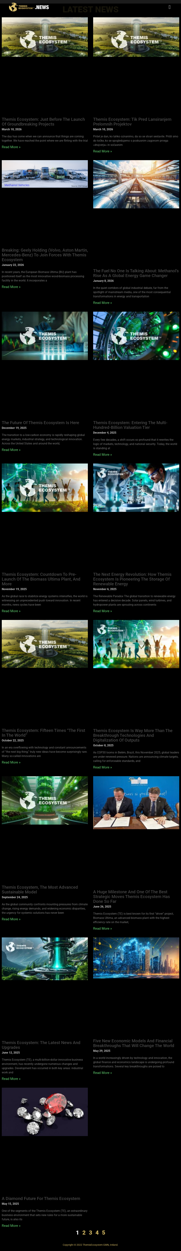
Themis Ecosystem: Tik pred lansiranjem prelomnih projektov (132, 122)
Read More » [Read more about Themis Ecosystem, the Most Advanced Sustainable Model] (11, 919)
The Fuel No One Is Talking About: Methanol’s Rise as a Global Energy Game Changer (136, 273)
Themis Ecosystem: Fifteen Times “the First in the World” (43, 733)
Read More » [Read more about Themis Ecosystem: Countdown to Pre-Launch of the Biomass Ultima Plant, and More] (11, 611)
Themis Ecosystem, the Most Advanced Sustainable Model (40, 890)
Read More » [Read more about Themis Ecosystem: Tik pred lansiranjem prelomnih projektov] (102, 151)
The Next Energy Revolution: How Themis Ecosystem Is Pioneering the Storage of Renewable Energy (132, 579)
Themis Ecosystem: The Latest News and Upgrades (41, 1045)
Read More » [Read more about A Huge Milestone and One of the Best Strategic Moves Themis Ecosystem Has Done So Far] (102, 928)
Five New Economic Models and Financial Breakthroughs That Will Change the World (133, 1043)
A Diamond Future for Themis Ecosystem (41, 1198)
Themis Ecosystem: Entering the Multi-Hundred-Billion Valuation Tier (130, 425)
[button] (169, 7)
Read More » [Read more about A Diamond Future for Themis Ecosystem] (11, 1226)
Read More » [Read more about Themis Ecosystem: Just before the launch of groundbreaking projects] (11, 147)
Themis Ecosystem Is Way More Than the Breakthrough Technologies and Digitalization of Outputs (133, 735)
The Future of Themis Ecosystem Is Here (40, 422)
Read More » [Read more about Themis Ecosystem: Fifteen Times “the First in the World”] (11, 762)
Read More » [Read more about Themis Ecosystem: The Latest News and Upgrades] (11, 1079)
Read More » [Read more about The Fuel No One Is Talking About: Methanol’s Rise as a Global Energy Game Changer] (102, 303)
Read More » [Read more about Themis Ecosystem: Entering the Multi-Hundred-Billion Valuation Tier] (102, 455)
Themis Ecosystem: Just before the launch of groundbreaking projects (43, 122)
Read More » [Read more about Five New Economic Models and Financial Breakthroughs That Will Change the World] (102, 1073)
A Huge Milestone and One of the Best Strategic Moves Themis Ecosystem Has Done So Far (131, 896)
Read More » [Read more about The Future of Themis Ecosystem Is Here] (11, 450)
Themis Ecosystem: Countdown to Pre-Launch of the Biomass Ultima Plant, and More (41, 579)
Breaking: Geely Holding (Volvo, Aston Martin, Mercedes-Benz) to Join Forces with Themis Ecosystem (45, 255)
